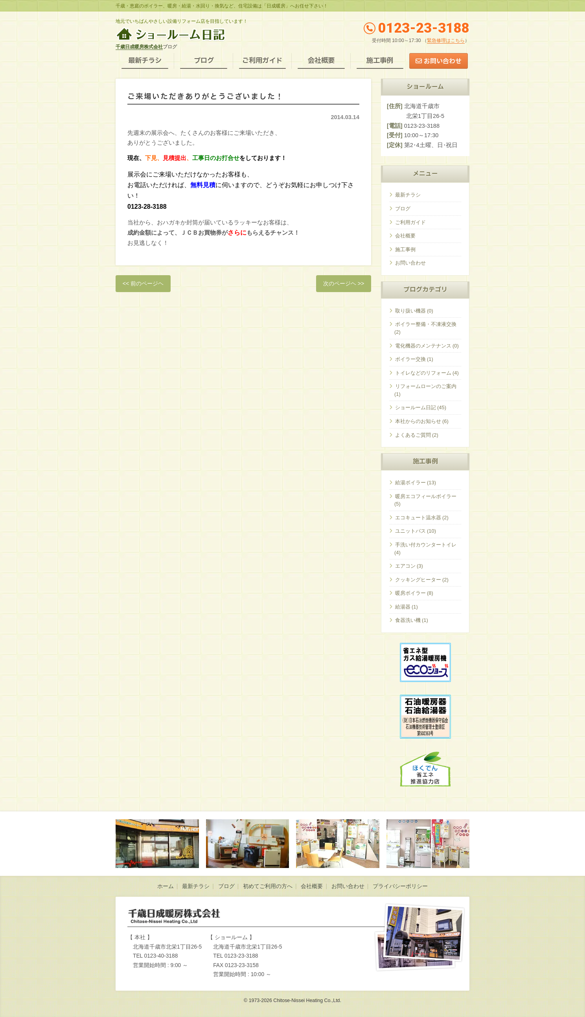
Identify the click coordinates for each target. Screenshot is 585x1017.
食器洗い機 (408, 620)
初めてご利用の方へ (267, 886)
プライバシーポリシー (400, 886)
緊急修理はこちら (446, 40)
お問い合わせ (443, 61)
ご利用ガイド (262, 61)
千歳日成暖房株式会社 (139, 47)
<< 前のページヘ (143, 283)
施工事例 (379, 61)
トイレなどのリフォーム (423, 373)
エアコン (405, 566)
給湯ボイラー (410, 483)
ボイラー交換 (410, 359)
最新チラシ (145, 61)
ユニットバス (410, 531)
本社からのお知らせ (418, 421)
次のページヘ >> (344, 283)
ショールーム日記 (415, 407)
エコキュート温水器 (418, 517)
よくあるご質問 (413, 435)
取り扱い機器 (410, 311)
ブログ (204, 61)
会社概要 (321, 61)
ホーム (165, 886)
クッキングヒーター (418, 580)
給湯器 (402, 607)
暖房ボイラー (410, 593)
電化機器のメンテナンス (423, 346)
